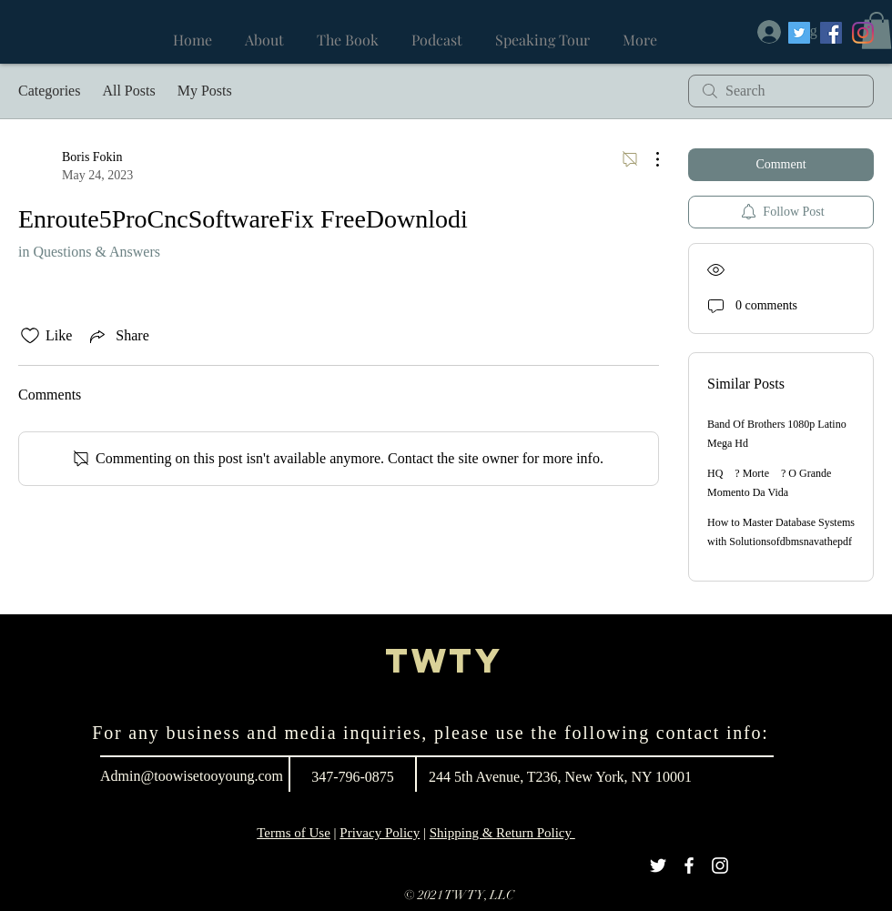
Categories (49, 90)
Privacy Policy (380, 832)
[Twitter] (799, 33)
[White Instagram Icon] (720, 865)
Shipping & (463, 832)
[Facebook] (831, 33)
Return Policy (535, 832)
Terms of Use (293, 832)
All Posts (128, 90)
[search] (781, 91)
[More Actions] (648, 159)
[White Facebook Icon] (689, 865)
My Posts (204, 90)
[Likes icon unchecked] (30, 336)
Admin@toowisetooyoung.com (191, 776)
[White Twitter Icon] (658, 865)
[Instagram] (863, 33)
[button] (876, 30)
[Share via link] (117, 336)
